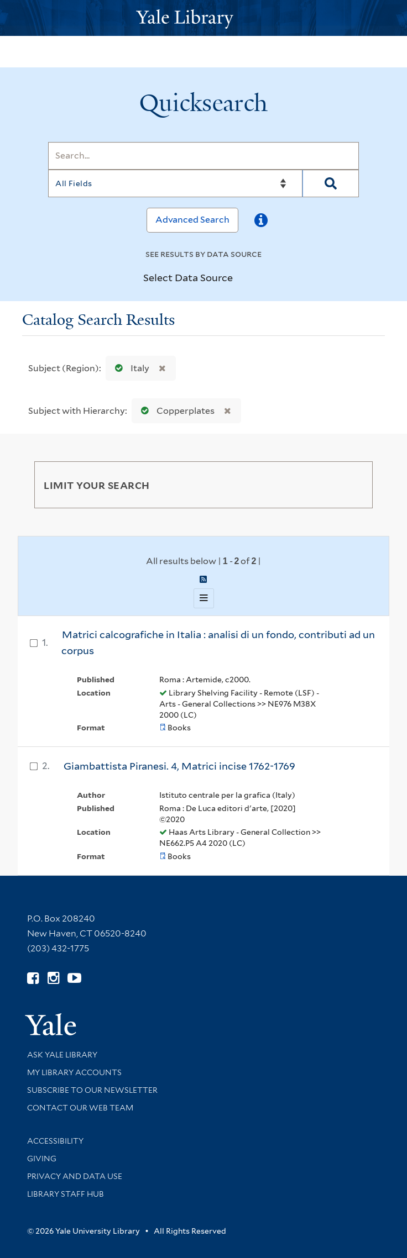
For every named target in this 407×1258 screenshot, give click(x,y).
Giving (41, 1158)
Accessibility (55, 1140)
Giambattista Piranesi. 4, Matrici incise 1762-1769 (179, 766)
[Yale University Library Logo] (203, 18)
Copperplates (175, 411)
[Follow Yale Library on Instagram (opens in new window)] (53, 978)
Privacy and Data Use (74, 1176)
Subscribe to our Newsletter (92, 1090)
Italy (129, 368)
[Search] (203, 156)
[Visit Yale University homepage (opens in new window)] (50, 1020)
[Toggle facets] (351, 484)
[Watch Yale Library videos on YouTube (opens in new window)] (74, 978)
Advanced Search (192, 219)
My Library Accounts (74, 1072)
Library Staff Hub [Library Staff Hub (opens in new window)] (65, 1193)
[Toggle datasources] (242, 278)
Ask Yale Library (62, 1054)
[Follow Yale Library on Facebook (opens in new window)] (33, 978)
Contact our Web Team (80, 1107)
